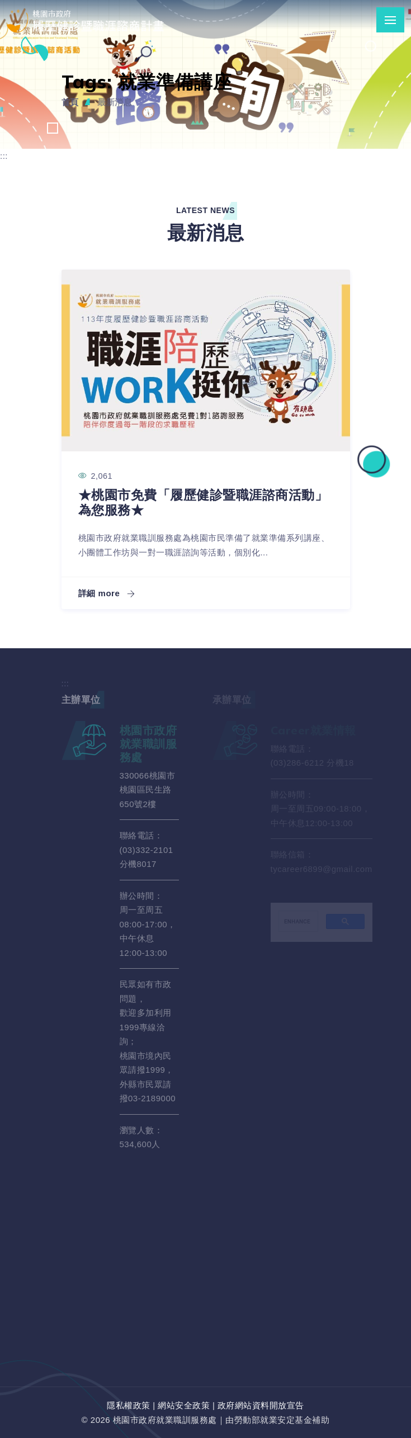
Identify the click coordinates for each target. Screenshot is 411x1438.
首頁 (70, 102)
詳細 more (106, 593)
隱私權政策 (128, 1405)
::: (4, 156)
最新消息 (114, 102)
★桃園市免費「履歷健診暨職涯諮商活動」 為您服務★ (203, 502)
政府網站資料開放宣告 (261, 1405)
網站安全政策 (184, 1405)
